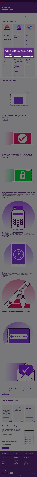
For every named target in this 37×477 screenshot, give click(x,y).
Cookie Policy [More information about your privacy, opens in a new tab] (9, 54)
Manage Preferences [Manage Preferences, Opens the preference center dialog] (17, 56)
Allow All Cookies (8, 56)
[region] (19, 53)
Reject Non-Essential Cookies (27, 56)
